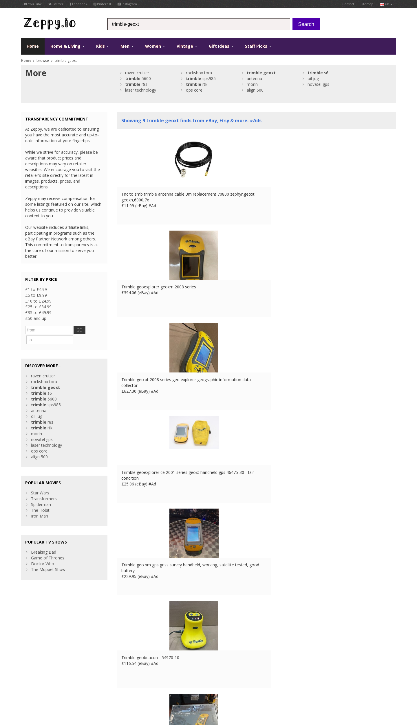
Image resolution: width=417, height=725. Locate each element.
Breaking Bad (43, 541)
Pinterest (102, 4)
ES (125, 688)
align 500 (255, 90)
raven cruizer (137, 72)
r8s (136, 84)
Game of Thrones (47, 546)
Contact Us (127, 647)
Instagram (127, 4)
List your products (134, 659)
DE (117, 688)
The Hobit (40, 499)
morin (252, 84)
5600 (138, 78)
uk (386, 4)
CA (148, 688)
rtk (196, 84)
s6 (318, 72)
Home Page (128, 653)
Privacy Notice (63, 688)
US (140, 688)
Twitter (55, 4)
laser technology (140, 90)
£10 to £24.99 (38, 301)
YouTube (33, 4)
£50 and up (35, 318)
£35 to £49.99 (38, 312)
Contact (348, 4)
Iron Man (39, 504)
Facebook (78, 4)
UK (101, 688)
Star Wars (40, 481)
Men (126, 46)
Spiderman (41, 493)
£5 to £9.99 (36, 295)
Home (33, 46)
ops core (194, 90)
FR (109, 688)
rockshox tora (199, 72)
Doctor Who (42, 552)
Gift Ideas (221, 46)
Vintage (187, 46)
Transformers (44, 487)
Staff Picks (258, 46)
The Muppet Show (48, 558)
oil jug (313, 78)
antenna (254, 78)
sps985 (201, 78)
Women (155, 46)
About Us (125, 642)
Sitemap (367, 4)
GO (85, 330)
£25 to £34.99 (38, 306)
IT (132, 688)
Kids (102, 46)
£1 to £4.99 (36, 289)
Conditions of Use (34, 688)
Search (306, 24)
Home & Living (67, 46)
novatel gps (318, 84)
